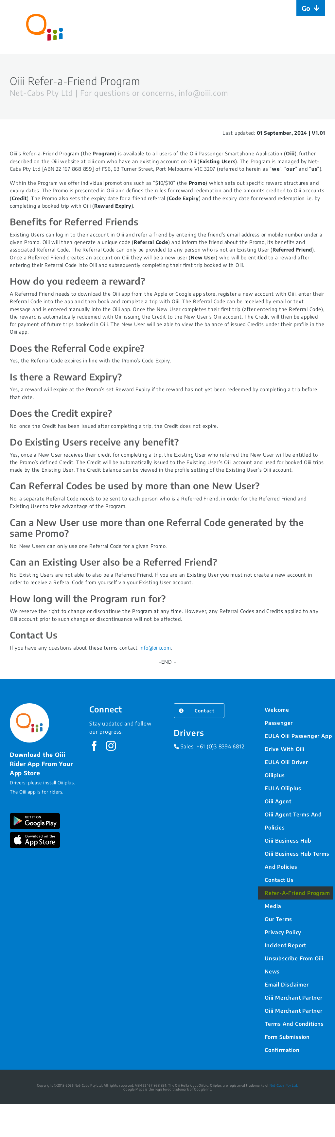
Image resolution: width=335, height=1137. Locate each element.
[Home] (44, 27)
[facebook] (94, 746)
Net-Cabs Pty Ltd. (284, 1085)
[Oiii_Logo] (29, 705)
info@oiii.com (155, 648)
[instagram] (111, 746)
